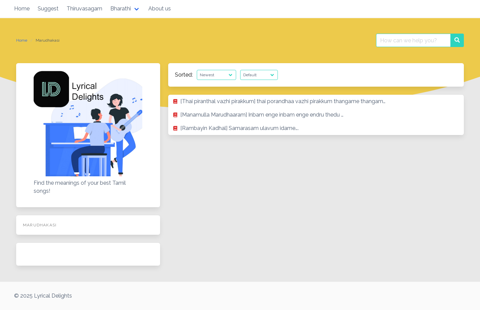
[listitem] (316, 101)
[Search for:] (413, 40)
